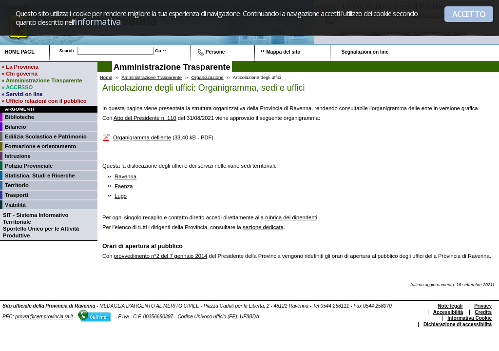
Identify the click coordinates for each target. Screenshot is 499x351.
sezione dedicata (263, 227)
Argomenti (19, 109)
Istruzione (18, 156)
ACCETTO (468, 14)
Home (106, 77)
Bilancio (15, 127)
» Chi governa (19, 74)
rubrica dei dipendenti (291, 217)
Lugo (121, 196)
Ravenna (125, 176)
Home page (20, 52)
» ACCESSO (17, 87)
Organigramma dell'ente (142, 137)
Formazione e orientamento (40, 146)
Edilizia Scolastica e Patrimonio (46, 136)
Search (66, 50)
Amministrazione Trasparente (151, 77)
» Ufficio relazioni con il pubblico (44, 101)
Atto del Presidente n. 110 (145, 118)
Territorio (17, 185)
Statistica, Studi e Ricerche (40, 175)
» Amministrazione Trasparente (41, 80)
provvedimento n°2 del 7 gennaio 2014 (161, 256)
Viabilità (15, 205)
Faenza (124, 186)
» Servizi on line (22, 94)
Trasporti (16, 195)
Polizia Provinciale (29, 166)
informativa (98, 21)
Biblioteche (19, 117)
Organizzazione (208, 77)
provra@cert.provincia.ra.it (44, 316)
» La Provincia (19, 67)
